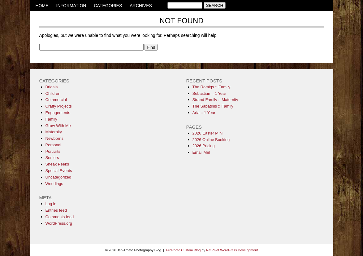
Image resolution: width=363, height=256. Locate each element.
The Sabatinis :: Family (212, 106)
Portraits (52, 151)
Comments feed (59, 216)
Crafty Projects (58, 106)
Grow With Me (58, 125)
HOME (42, 5)
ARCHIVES (141, 5)
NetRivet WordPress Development (232, 250)
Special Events (58, 170)
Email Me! (201, 152)
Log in (50, 203)
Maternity (53, 132)
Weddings (54, 183)
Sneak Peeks (57, 164)
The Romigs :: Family (211, 87)
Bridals (51, 87)
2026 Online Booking (211, 139)
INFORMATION (71, 5)
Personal (53, 145)
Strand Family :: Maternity (215, 99)
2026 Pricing (203, 145)
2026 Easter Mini (207, 133)
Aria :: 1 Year (203, 112)
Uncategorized (58, 177)
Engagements (57, 112)
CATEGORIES (108, 5)
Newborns (54, 138)
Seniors (52, 157)
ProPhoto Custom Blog (183, 250)
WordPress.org (58, 223)
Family (51, 119)
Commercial (56, 99)
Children (52, 93)
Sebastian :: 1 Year (209, 93)
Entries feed (56, 210)
